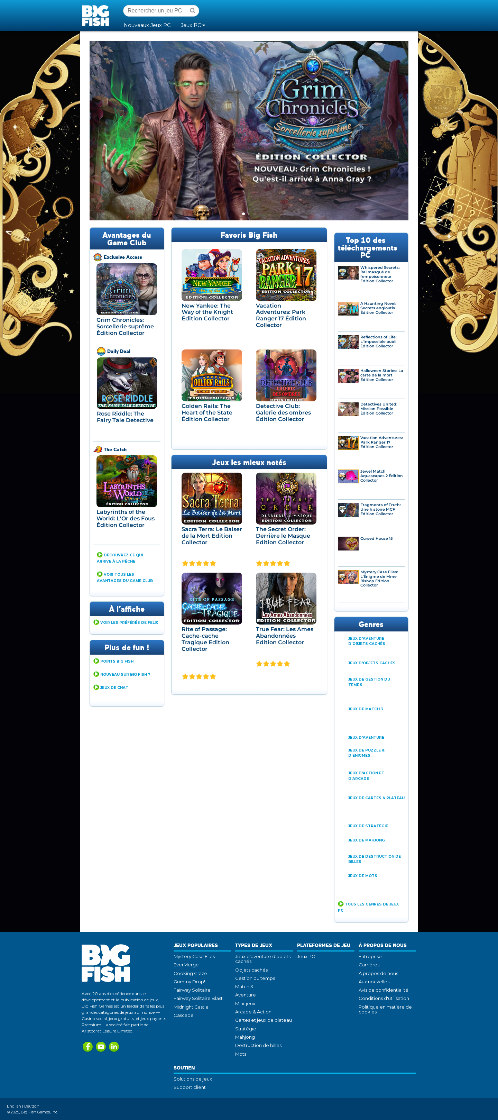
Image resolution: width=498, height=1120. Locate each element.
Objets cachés (251, 970)
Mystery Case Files (194, 956)
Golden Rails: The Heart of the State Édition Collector (207, 412)
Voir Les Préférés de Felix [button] (129, 622)
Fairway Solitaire (192, 990)
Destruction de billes (258, 1045)
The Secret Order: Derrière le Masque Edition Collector (283, 535)
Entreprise (370, 956)
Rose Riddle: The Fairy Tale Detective (125, 417)
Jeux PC (306, 956)
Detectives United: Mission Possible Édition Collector (378, 409)
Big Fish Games (97, 15)
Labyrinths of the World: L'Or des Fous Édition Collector (125, 518)
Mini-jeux (245, 1003)
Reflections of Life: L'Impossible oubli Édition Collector (378, 341)
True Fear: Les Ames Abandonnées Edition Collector (284, 635)
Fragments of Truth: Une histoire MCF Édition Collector (380, 509)
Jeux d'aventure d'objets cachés (262, 959)
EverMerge (186, 964)
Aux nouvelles (374, 981)
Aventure (245, 995)
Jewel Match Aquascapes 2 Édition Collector (381, 476)
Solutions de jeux (193, 1079)
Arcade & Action (253, 1011)
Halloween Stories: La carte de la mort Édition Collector (381, 375)
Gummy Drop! (189, 981)
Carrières (369, 964)
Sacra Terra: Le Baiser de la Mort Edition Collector (212, 535)
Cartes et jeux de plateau (263, 1020)
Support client (190, 1087)
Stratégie (245, 1028)
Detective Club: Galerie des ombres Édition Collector (283, 412)
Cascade (184, 1015)
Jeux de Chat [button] (114, 687)
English (14, 1106)
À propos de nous (378, 973)
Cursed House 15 (376, 538)
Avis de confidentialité (383, 990)
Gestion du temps (255, 978)
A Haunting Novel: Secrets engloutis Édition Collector (378, 308)
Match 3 (244, 986)
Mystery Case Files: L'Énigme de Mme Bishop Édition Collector (379, 579)
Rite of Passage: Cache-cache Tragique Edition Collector (205, 639)
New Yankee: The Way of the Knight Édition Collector (207, 312)
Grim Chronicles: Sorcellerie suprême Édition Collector (125, 326)
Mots (240, 1054)
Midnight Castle (191, 1007)
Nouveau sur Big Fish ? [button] (125, 674)
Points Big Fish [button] (116, 661)
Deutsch (31, 1106)
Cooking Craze (190, 973)
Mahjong (245, 1037)
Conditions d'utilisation (384, 998)
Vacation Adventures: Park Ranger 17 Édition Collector (281, 315)
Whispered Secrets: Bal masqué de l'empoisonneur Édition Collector (380, 274)
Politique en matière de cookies (385, 1009)
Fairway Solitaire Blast (198, 998)
